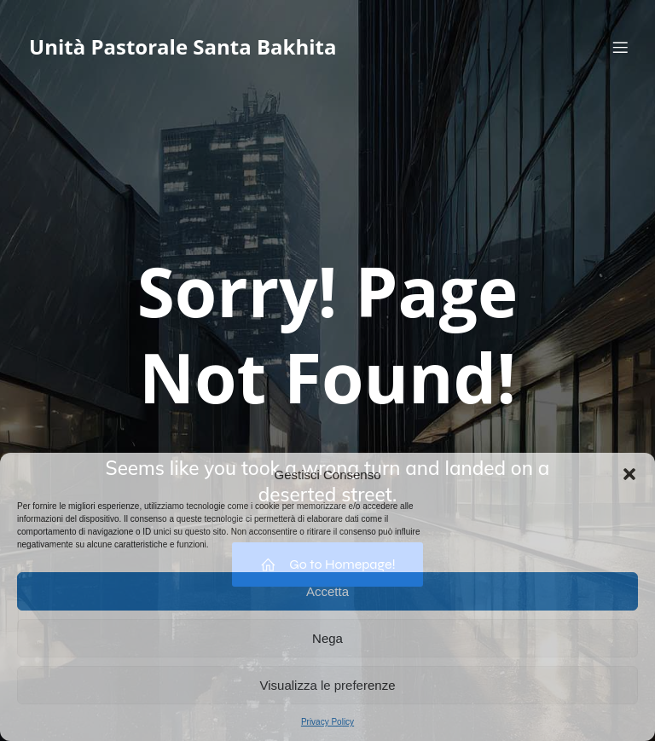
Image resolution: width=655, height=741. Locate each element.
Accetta (327, 591)
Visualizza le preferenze (328, 685)
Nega (327, 638)
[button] (629, 474)
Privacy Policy (327, 722)
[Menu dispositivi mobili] (620, 46)
